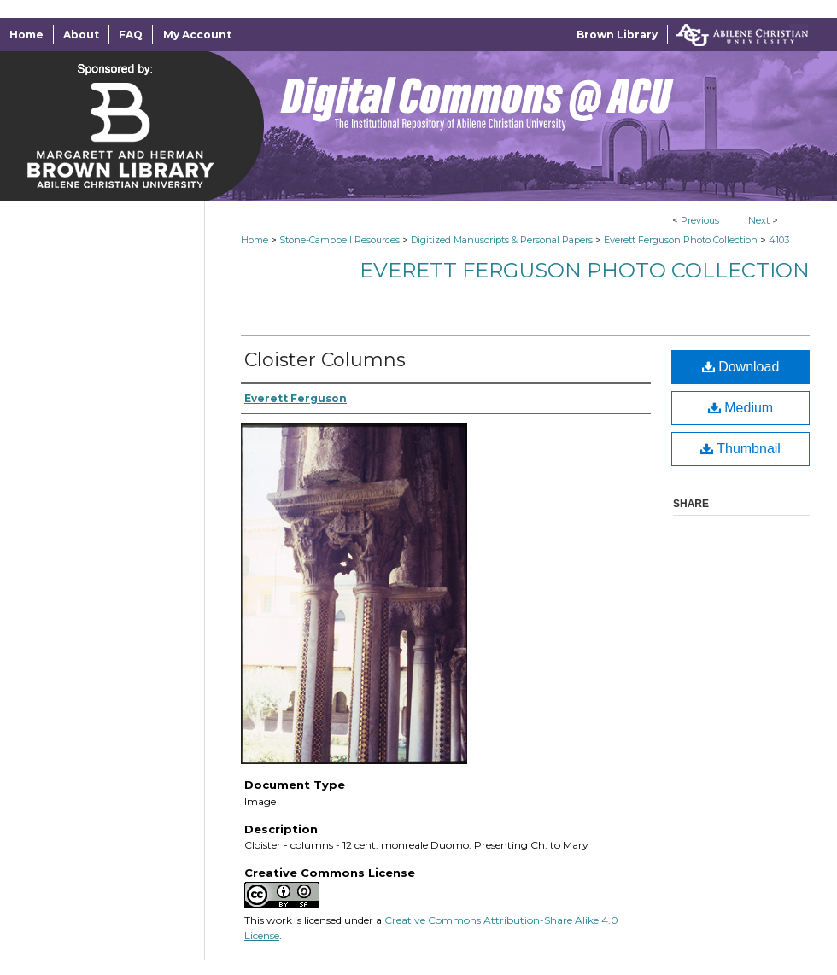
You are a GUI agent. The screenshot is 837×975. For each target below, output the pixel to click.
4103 (779, 240)
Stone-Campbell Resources (339, 240)
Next (759, 220)
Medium (740, 407)
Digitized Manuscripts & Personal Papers (502, 240)
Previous (700, 220)
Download (741, 366)
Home (254, 240)
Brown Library (617, 34)
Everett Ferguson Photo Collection (681, 240)
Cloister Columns (325, 359)
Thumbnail (740, 448)
